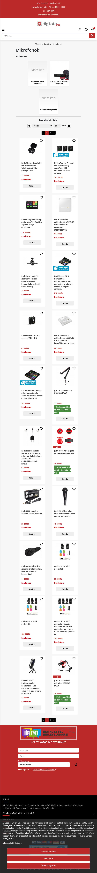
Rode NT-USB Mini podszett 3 (29, 622)
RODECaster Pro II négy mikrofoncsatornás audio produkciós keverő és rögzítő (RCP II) (32, 394)
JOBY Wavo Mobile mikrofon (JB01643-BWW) (62, 683)
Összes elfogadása (48, 865)
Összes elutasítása (48, 851)
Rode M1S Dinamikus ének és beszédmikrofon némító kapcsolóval (64, 514)
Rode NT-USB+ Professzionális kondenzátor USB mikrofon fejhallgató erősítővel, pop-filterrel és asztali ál (31, 687)
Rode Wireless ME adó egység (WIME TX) (30, 336)
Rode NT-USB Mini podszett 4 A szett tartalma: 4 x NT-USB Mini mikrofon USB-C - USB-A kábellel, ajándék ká (64, 627)
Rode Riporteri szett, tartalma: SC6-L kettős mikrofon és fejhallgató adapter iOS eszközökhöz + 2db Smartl (31, 457)
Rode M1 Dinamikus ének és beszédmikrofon (31, 512)
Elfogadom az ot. (38, 769)
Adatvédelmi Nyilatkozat (44, 769)
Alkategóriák (21, 56)
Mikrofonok (57, 44)
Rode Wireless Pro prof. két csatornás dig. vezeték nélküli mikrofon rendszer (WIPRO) (64, 168)
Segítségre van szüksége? (48, 15)
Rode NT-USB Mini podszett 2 (62, 567)
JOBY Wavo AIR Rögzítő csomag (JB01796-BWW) (64, 452)
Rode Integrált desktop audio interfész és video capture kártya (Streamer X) (31, 223)
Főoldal (38, 44)
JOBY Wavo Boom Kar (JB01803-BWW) (63, 391)
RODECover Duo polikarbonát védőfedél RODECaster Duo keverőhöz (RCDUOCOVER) (64, 224)
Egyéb (46, 44)
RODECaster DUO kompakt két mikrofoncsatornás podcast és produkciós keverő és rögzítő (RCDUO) (63, 282)
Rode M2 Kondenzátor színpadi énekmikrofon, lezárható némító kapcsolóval (31, 570)
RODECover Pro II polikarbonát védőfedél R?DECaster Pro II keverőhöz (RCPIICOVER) (64, 339)
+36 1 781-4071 (48, 11)
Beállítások (48, 858)
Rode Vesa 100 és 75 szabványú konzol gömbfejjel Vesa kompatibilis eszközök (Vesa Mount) (31, 281)
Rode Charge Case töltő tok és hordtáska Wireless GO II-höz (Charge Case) (31, 167)
